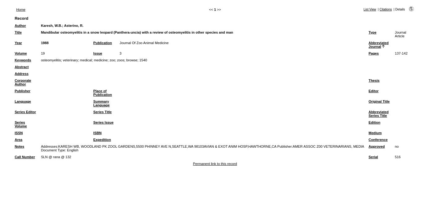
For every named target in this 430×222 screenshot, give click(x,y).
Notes (19, 146)
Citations (386, 9)
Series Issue (103, 122)
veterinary (70, 60)
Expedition (102, 140)
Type (372, 32)
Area (18, 140)
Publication (102, 43)
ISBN (97, 133)
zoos (121, 60)
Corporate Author (23, 82)
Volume (21, 53)
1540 (143, 60)
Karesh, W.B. (51, 25)
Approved (376, 146)
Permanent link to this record (215, 164)
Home (20, 9)
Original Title (379, 101)
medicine (101, 60)
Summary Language (101, 103)
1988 (45, 43)
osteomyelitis (51, 60)
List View (370, 9)
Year (18, 43)
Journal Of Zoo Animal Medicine (144, 43)
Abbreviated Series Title (378, 113)
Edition (374, 122)
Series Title (102, 112)
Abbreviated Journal (378, 44)
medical (86, 60)
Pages (373, 53)
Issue (97, 53)
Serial (373, 157)
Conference (378, 140)
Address (21, 74)
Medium (374, 133)
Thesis (373, 80)
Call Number (25, 157)
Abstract (21, 67)
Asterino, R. (73, 25)
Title (18, 32)
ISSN (19, 133)
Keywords (23, 60)
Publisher (22, 91)
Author (20, 25)
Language (23, 101)
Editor (373, 91)
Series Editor (25, 112)
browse (132, 60)
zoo (112, 60)
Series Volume (21, 124)
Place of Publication (102, 93)
